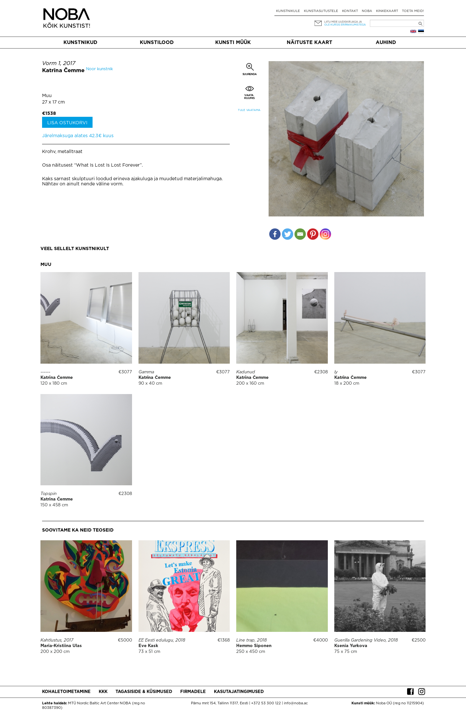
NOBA (367, 11)
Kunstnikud (80, 42)
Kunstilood (157, 42)
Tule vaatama (249, 110)
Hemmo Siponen (254, 646)
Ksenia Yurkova (350, 646)
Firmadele (193, 692)
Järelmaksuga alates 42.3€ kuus (78, 136)
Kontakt (350, 11)
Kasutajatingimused (239, 692)
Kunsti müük (233, 42)
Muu (47, 96)
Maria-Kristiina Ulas (61, 646)
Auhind (386, 42)
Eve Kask (148, 646)
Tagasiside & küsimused (144, 692)
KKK (103, 692)
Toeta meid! (413, 11)
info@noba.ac (296, 703)
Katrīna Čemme (63, 70)
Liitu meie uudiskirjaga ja (343, 22)
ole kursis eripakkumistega (345, 25)
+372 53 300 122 (266, 703)
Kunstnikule (288, 11)
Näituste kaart (309, 42)
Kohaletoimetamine (66, 692)
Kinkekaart (387, 11)
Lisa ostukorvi (67, 123)
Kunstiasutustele (321, 11)
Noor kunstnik (99, 69)
